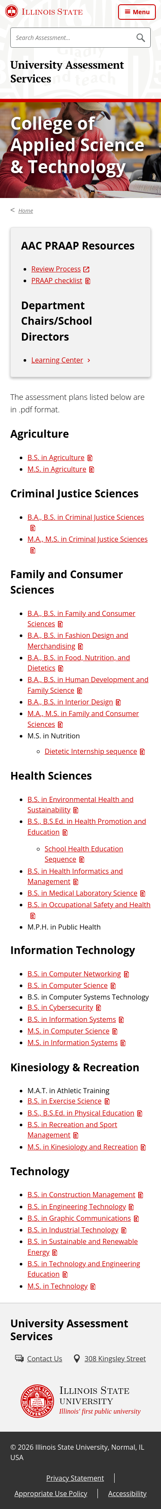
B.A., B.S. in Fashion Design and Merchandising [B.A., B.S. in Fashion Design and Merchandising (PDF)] (77, 640)
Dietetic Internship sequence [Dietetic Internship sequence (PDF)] (91, 751)
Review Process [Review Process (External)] (56, 269)
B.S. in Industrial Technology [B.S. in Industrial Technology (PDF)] (72, 1230)
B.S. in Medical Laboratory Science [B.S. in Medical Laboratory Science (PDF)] (82, 893)
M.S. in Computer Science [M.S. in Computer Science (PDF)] (68, 1031)
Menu (141, 12)
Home (25, 210)
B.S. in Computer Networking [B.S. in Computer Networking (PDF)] (74, 974)
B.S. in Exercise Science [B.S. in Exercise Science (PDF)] (64, 1101)
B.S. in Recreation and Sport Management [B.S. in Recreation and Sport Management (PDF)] (72, 1130)
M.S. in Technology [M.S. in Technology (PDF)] (57, 1286)
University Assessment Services (67, 71)
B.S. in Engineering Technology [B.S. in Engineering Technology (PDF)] (76, 1206)
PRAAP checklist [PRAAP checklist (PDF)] (56, 280)
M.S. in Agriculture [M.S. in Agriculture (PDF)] (56, 469)
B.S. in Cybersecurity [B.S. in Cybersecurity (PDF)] (60, 1007)
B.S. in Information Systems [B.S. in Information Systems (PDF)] (71, 1019)
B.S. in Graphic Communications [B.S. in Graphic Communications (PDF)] (79, 1218)
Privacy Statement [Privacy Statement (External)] (75, 1478)
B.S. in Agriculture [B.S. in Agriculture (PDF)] (56, 457)
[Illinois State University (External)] (44, 11)
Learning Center (57, 360)
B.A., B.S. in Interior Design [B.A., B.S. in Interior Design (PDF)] (70, 702)
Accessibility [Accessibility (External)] (127, 1493)
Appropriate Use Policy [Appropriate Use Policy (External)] (51, 1493)
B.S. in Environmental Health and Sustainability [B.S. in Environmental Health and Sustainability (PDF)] (80, 804)
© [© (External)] (13, 1447)
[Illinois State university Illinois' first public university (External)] (81, 1401)
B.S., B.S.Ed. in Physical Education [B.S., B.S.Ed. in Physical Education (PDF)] (80, 1113)
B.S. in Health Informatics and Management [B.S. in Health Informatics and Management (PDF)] (75, 876)
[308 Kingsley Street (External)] (109, 1359)
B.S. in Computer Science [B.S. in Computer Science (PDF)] (67, 985)
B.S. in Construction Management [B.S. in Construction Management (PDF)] (81, 1194)
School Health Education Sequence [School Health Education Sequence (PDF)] (84, 854)
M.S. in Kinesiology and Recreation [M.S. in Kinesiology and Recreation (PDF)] (82, 1147)
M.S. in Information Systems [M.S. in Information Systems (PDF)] (72, 1042)
